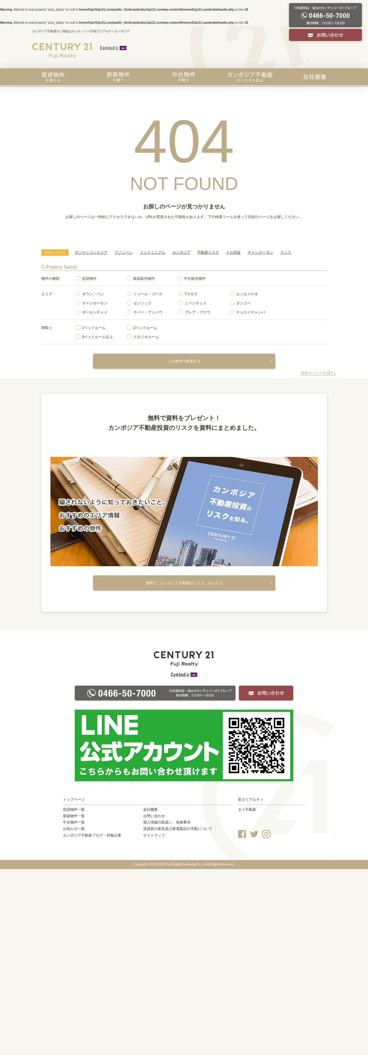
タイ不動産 (247, 809)
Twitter (254, 834)
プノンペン (124, 252)
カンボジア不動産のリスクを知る (250, 76)
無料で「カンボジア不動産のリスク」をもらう (184, 583)
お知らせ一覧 (74, 829)
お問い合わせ (154, 816)
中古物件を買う (183, 76)
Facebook (242, 834)
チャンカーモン (260, 252)
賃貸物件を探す (52, 76)
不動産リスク (208, 252)
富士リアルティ (250, 799)
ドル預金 (233, 252)
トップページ (74, 799)
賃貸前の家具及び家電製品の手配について (177, 829)
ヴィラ (285, 252)
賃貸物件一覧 (74, 809)
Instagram (266, 834)
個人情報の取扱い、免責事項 (167, 822)
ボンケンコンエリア (91, 252)
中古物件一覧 (74, 822)
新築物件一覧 (74, 816)
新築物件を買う (118, 76)
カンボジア (181, 252)
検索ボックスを (318, 373)
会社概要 (314, 76)
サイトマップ (154, 835)
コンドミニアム (152, 252)
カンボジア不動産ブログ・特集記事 (92, 835)
